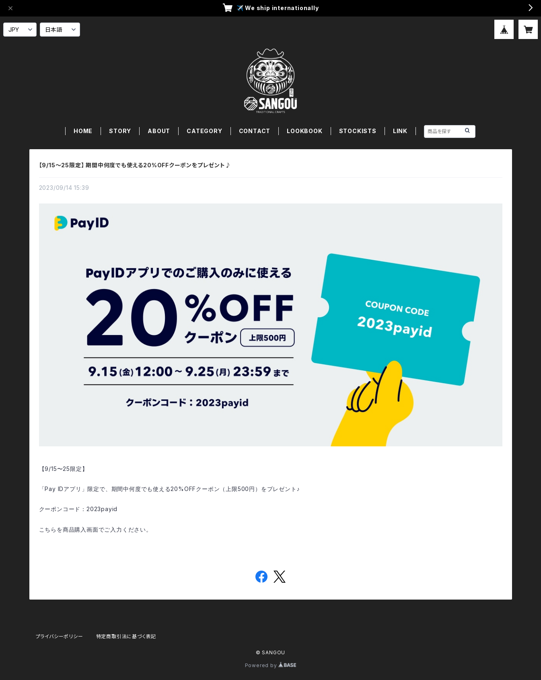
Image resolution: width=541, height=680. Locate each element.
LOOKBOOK (304, 130)
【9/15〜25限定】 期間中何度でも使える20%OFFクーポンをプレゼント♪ (135, 165)
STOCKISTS (357, 130)
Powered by (270, 665)
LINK (400, 130)
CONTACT (255, 130)
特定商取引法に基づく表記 (126, 636)
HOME (83, 130)
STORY (120, 130)
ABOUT (159, 130)
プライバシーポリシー (59, 636)
